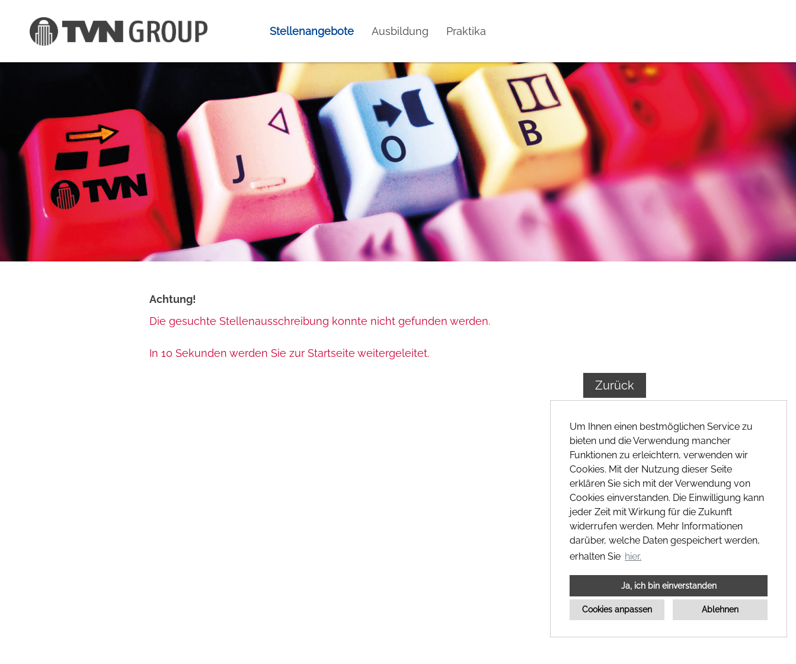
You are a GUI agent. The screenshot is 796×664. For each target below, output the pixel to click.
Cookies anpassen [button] (617, 609)
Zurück (614, 385)
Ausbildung (400, 31)
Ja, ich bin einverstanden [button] (669, 585)
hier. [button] (633, 556)
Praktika (466, 31)
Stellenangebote (312, 31)
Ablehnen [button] (720, 609)
